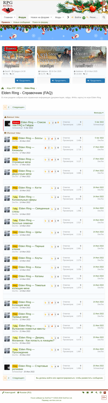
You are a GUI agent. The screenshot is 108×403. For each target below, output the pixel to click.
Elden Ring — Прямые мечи (23, 315)
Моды (58, 17)
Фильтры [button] (98, 113)
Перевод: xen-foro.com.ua (51, 400)
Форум (22, 17)
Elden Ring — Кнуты (30, 258)
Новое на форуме (40, 17)
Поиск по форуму (40, 22)
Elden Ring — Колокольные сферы (24, 198)
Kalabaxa (44, 71)
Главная (8, 17)
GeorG (7, 71)
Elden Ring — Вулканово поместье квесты (28, 327)
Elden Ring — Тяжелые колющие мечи (29, 287)
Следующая (18, 107)
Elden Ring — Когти (30, 187)
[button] (14, 17)
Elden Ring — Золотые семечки (23, 222)
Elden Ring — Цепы (30, 232)
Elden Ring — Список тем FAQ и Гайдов (29, 124)
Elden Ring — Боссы (30, 138)
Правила (5, 22)
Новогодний (8, 392)
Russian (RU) (24, 392)
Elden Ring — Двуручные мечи (23, 172)
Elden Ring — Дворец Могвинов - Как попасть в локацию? (33, 339)
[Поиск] (104, 17)
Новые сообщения (21, 22)
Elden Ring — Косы (30, 267)
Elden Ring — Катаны (31, 276)
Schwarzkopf (98, 125)
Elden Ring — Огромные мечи (23, 161)
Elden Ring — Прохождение (23, 351)
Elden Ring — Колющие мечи (23, 304)
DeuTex (101, 140)
